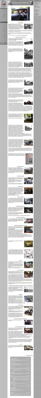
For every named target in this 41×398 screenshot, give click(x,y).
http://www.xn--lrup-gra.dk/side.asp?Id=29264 (22, 35)
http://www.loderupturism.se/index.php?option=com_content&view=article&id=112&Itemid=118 (19, 215)
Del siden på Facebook (30, 355)
